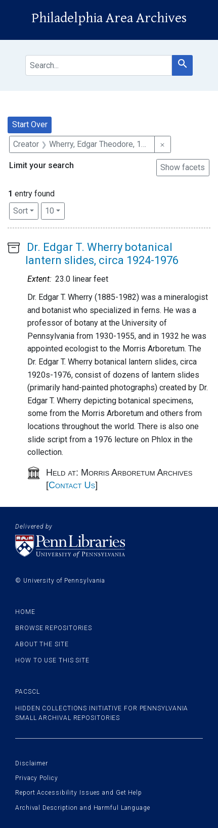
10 (55, 210)
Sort (20, 211)
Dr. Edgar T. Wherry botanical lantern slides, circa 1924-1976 (102, 254)
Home (25, 611)
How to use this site (52, 660)
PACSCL (27, 691)
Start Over (30, 124)
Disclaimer (31, 763)
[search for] (98, 65)
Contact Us (72, 485)
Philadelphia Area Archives (109, 18)
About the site (42, 644)
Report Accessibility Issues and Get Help (78, 792)
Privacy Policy (36, 778)
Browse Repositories (53, 628)
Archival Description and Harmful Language (82, 807)
